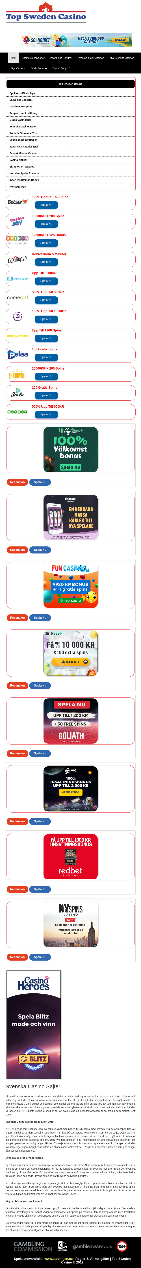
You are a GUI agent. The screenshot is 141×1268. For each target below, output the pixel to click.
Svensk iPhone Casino (23, 153)
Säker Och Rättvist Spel (24, 146)
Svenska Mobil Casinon (91, 58)
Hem (15, 57)
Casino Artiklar (18, 159)
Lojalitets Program (21, 106)
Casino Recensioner (33, 58)
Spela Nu (46, 204)
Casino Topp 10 (61, 68)
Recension (17, 482)
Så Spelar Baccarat (21, 99)
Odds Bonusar (39, 68)
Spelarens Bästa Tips (22, 93)
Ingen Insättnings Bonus (24, 180)
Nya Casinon (18, 68)
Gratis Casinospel (20, 119)
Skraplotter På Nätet (22, 166)
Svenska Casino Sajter (23, 126)
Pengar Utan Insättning (23, 113)
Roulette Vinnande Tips (24, 133)
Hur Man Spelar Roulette (24, 173)
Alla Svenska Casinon (122, 58)
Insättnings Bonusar (61, 58)
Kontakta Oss (18, 186)
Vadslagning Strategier (23, 139)
